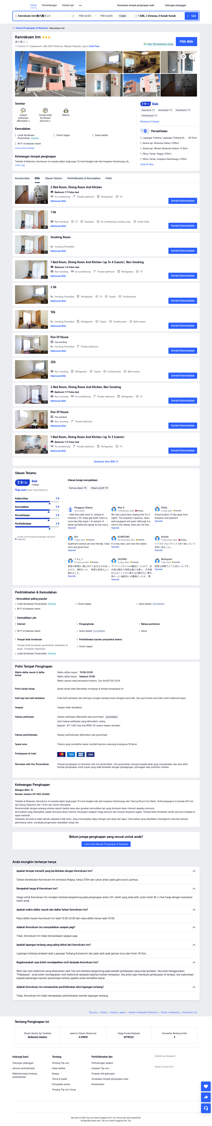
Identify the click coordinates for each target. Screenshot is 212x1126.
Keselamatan (98, 1084)
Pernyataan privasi (61, 1084)
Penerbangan (49, 5)
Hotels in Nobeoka (170, 1012)
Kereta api (68, 5)
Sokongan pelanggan (23, 1063)
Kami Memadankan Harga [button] (160, 44)
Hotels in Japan (117, 1012)
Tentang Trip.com (60, 1063)
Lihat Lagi (20, 165)
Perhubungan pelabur (102, 1063)
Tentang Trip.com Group (64, 1089)
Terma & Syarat (59, 1079)
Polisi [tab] (109, 178)
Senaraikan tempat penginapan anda (110, 1079)
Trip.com (93, 1012)
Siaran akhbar (58, 1068)
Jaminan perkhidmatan (23, 1068)
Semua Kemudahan (25, 148)
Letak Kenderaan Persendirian (32, 604)
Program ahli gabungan (103, 1073)
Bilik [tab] (37, 178)
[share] (206, 1097)
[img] (50, 74)
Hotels (103, 1012)
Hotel (33, 5)
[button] (80, 5)
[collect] (206, 1086)
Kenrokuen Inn (28, 37)
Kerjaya (55, 1073)
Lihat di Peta (146, 164)
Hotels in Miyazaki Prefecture (143, 1012)
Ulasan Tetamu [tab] (53, 178)
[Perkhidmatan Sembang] (206, 1108)
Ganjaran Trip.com (100, 1068)
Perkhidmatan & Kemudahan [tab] (83, 178)
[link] (135, 5)
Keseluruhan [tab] (22, 178)
